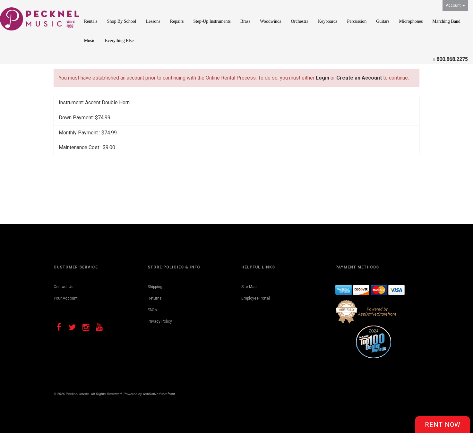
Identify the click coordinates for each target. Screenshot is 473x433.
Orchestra (299, 21)
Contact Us (63, 286)
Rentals (91, 21)
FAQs (152, 310)
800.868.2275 (452, 59)
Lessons (153, 21)
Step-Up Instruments (212, 21)
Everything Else (119, 40)
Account (455, 5)
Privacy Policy (160, 321)
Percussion (357, 21)
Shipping (155, 286)
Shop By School (121, 21)
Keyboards (328, 21)
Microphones (411, 21)
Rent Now (442, 425)
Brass (245, 21)
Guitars (382, 21)
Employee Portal (255, 298)
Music (89, 40)
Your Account (66, 298)
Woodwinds (270, 21)
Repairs (177, 21)
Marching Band (446, 21)
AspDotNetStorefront (159, 394)
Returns (155, 298)
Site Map (248, 286)
